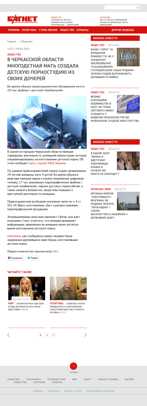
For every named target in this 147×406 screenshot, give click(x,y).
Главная (12, 41)
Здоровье (39, 382)
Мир (74, 379)
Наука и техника (108, 379)
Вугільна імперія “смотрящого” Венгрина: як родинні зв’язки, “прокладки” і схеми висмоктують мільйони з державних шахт (109, 205)
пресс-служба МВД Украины (47, 163)
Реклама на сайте (73, 391)
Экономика (33, 379)
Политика (29, 30)
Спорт (87, 379)
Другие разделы (123, 30)
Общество (67, 30)
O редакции (54, 391)
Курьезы (82, 30)
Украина (13, 30)
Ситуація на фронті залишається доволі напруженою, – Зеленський (65, 22)
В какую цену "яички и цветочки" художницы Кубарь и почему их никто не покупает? (105, 164)
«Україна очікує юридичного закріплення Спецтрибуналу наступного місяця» (68, 306)
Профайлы (38, 391)
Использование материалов (100, 391)
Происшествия (56, 379)
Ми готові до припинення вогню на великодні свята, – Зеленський (115, 22)
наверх (74, 372)
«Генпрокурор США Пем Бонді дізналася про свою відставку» (26, 305)
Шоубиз (129, 379)
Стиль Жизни (48, 30)
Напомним (14, 236)
